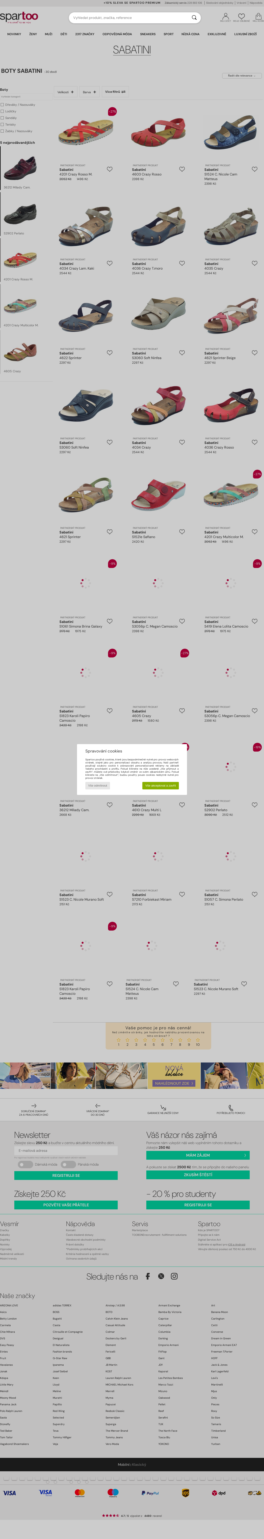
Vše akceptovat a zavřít (160, 785)
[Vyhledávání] (194, 17)
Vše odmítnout (97, 785)
